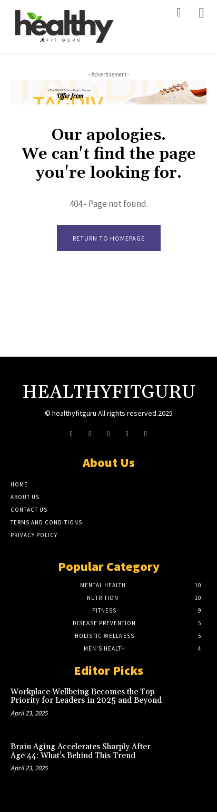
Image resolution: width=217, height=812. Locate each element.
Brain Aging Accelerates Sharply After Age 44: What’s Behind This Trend (81, 751)
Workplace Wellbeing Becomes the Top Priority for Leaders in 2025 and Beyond (86, 696)
